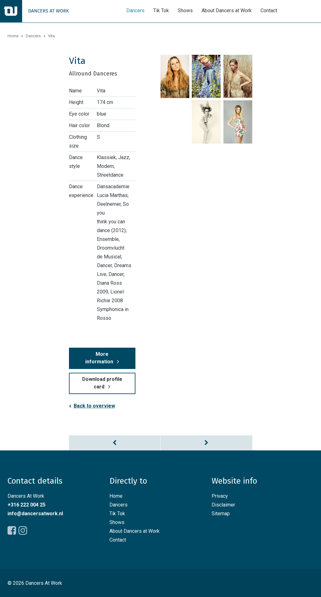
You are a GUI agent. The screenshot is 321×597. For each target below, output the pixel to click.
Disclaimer (223, 505)
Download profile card (102, 383)
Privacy (220, 496)
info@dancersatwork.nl (35, 514)
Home (13, 36)
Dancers (135, 10)
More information (99, 358)
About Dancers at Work (227, 10)
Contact (268, 10)
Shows (185, 10)
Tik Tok (161, 10)
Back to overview (94, 406)
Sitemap (221, 514)
